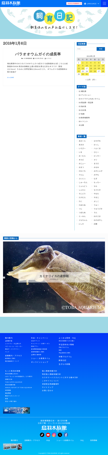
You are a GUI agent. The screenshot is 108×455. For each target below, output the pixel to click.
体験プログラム (65, 356)
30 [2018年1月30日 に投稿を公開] (83, 74)
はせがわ (97, 141)
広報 (95, 224)
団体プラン (34, 346)
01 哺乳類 (82, 91)
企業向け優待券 (36, 355)
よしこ (96, 201)
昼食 (60, 350)
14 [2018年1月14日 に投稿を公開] (103, 65)
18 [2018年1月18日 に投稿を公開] (91, 68)
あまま (81, 144)
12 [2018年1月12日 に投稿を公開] (95, 65)
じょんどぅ (83, 186)
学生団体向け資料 (64, 353)
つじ (80, 209)
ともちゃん (83, 220)
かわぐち (82, 171)
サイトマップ (47, 387)
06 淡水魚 (82, 110)
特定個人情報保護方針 (51, 374)
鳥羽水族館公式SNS (11, 374)
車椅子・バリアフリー (12, 349)
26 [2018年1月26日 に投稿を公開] (95, 71)
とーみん (82, 216)
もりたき (97, 190)
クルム (81, 175)
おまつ (81, 167)
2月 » (94, 79)
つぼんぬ (82, 212)
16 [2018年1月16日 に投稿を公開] (83, 68)
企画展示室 (8, 341)
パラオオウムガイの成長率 (38, 54)
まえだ (96, 163)
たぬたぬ (82, 205)
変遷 (6, 398)
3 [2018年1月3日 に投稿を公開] (86, 62)
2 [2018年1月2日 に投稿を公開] (82, 62)
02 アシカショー (85, 95)
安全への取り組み (11, 401)
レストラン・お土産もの (13, 343)
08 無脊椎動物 (28, 58)
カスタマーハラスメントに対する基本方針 (60, 377)
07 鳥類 (81, 114)
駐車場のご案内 (10, 358)
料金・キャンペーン (39, 338)
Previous (2, 278)
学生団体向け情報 (66, 344)
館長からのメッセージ (12, 396)
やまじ (96, 197)
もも (95, 186)
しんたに (82, 190)
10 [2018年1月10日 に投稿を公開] (87, 65)
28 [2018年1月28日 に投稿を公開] (103, 71)
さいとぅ (82, 178)
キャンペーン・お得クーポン (40, 343)
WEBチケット (35, 341)
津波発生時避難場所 (50, 384)
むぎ (95, 178)
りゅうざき (98, 209)
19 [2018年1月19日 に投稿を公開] (95, 68)
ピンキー (97, 156)
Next (104, 278)
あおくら (82, 141)
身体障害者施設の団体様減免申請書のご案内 (39, 350)
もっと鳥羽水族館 (12, 371)
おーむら (82, 156)
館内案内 (9, 338)
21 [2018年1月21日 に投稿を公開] (103, 68)
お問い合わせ (47, 390)
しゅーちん (83, 182)
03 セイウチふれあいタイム (89, 99)
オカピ (81, 159)
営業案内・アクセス (13, 355)
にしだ (81, 224)
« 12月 (88, 79)
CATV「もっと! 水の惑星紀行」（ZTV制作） (19, 376)
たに (80, 201)
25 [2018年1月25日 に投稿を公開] (91, 71)
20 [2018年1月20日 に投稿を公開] (99, 68)
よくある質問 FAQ (67, 338)
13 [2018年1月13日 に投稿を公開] (99, 65)
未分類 (81, 125)
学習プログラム (64, 347)
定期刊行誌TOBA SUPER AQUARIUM (13, 380)
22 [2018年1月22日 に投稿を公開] (79, 71)
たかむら (82, 197)
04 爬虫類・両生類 (86, 102)
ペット (7, 352)
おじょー (82, 163)
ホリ (95, 159)
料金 (48, 440)
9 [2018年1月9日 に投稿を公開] (82, 65)
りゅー (96, 205)
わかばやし (98, 220)
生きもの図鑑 (64, 364)
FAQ (82, 440)
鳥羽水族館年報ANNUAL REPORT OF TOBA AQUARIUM (18, 386)
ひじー (96, 152)
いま (80, 152)
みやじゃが (98, 171)
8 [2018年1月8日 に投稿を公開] (78, 65)
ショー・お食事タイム (40, 358)
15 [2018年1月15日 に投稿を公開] (79, 68)
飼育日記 (62, 360)
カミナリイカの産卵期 (54, 276)
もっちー (97, 182)
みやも (96, 175)
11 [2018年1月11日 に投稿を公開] (91, 65)
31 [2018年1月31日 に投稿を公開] (87, 74)
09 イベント (83, 121)
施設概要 (8, 393)
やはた (96, 193)
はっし (96, 144)
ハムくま (97, 148)
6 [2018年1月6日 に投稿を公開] (98, 62)
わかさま (97, 216)
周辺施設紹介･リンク (12, 361)
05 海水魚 (82, 106)
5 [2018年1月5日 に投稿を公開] (94, 62)
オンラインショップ (39, 362)
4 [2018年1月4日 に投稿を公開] (90, 62)
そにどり (82, 193)
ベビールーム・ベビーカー (14, 346)
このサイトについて (50, 381)
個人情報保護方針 (49, 371)
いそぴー (82, 148)
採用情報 (8, 390)
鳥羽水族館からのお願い (67, 341)
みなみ (96, 167)
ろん (95, 212)
